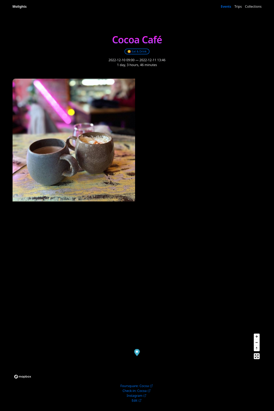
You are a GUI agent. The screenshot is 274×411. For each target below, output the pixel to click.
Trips (238, 6)
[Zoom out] (257, 342)
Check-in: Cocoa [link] (137, 391)
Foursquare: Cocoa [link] (136, 386)
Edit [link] (137, 400)
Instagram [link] (137, 395)
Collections (253, 6)
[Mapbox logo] (23, 376)
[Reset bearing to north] (257, 348)
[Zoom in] (257, 336)
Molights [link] (20, 6)
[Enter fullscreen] (257, 356)
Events (226, 6)
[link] (137, 51)
